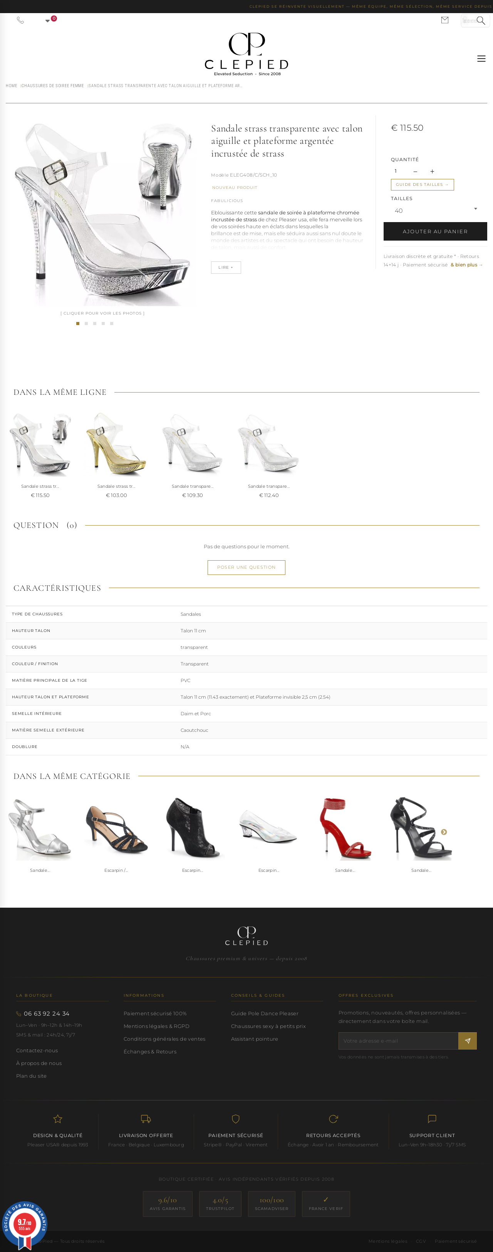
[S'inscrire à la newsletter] (467, 1041)
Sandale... (40, 870)
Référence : (220, 176)
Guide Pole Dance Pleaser (264, 1013)
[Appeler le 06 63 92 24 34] (20, 20)
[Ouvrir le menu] (481, 58)
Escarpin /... (116, 870)
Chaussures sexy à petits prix (268, 1026)
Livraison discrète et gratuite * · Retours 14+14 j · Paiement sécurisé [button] (433, 260)
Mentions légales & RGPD (156, 1026)
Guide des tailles (419, 184)
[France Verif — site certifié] (326, 1204)
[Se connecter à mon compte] (464, 20)
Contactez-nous (37, 1050)
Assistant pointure (254, 1039)
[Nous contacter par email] (444, 20)
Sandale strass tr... (40, 486)
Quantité (405, 159)
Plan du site (31, 1076)
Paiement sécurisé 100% (155, 1013)
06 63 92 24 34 (47, 1013)
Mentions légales (388, 1241)
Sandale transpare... (193, 486)
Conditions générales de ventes (165, 1039)
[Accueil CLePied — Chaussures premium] (246, 936)
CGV (421, 1241)
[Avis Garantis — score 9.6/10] (168, 1204)
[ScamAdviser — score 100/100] (272, 1204)
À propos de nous (39, 1063)
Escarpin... (192, 870)
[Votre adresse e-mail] (399, 1041)
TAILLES (402, 198)
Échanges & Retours (150, 1051)
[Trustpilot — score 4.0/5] (220, 1204)
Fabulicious (227, 200)
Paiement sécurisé (456, 1241)
